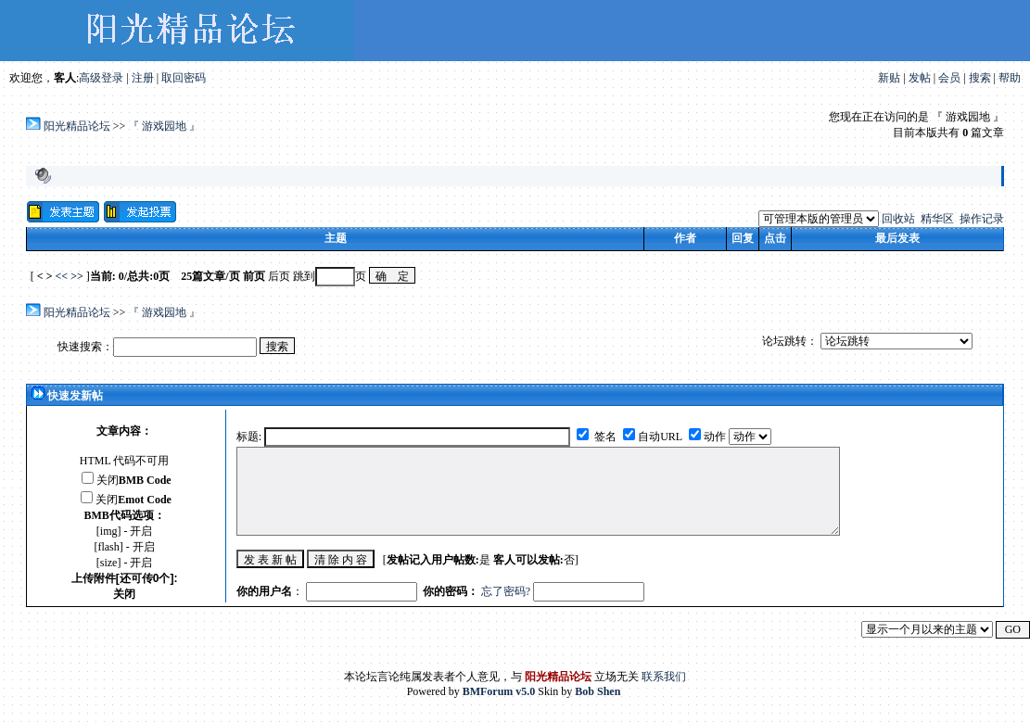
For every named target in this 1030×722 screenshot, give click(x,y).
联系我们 (664, 676)
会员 (949, 77)
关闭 (134, 480)
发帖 (920, 77)
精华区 (937, 218)
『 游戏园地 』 (164, 126)
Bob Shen (597, 691)
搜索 (980, 77)
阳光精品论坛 (77, 126)
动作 (716, 436)
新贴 (889, 77)
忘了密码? (505, 591)
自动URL (660, 436)
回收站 (898, 218)
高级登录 (101, 77)
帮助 (1009, 77)
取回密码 (183, 77)
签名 (604, 436)
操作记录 (982, 218)
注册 (143, 77)
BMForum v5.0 (499, 691)
